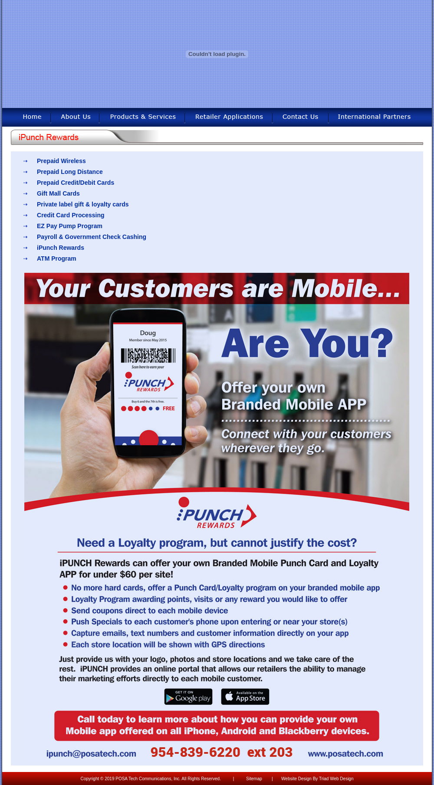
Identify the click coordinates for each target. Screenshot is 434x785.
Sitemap (254, 778)
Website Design (296, 778)
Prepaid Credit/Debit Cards (75, 182)
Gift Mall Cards (58, 193)
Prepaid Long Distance (70, 171)
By (315, 778)
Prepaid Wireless (61, 160)
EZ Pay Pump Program (69, 225)
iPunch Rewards (60, 247)
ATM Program (56, 258)
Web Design (341, 778)
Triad (324, 778)
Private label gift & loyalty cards (83, 204)
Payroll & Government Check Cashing (91, 236)
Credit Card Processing (71, 215)
